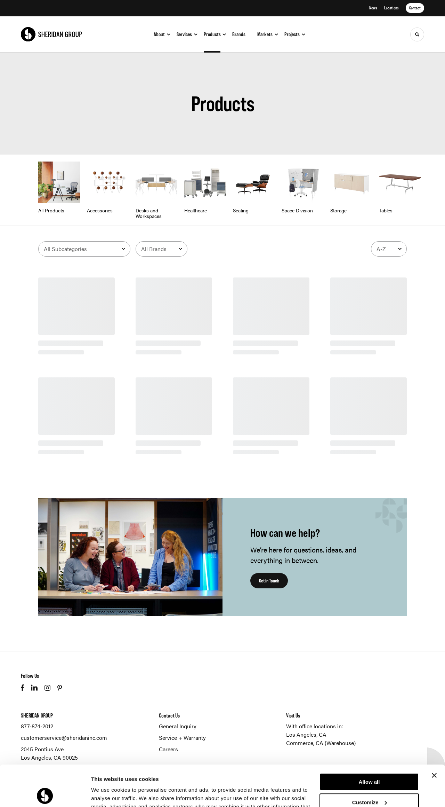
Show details (107, 793)
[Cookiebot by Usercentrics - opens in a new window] (45, 793)
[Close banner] (434, 734)
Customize (369, 761)
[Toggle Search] (417, 34)
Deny (369, 782)
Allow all (369, 741)
